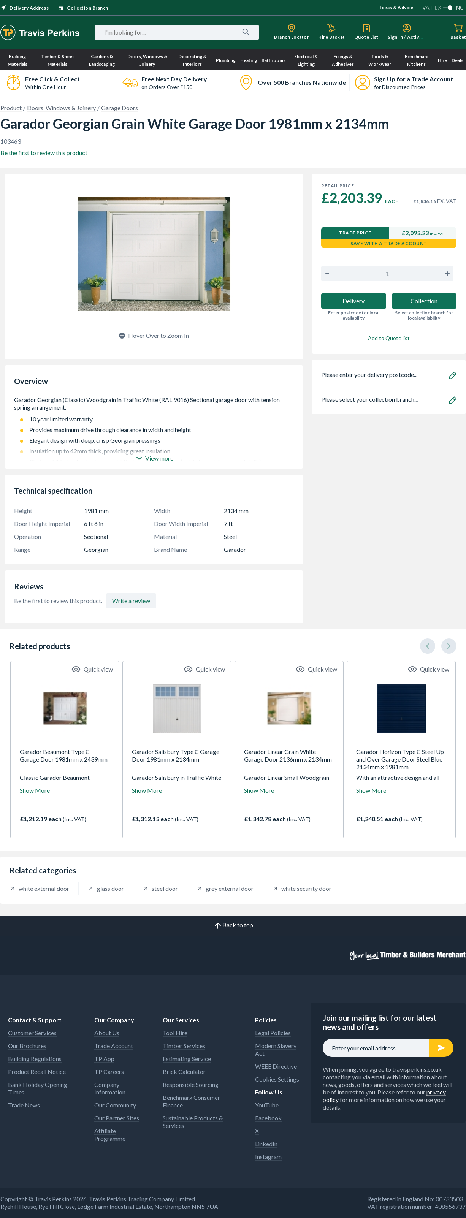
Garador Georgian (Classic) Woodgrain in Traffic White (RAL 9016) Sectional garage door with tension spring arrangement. (154, 403)
